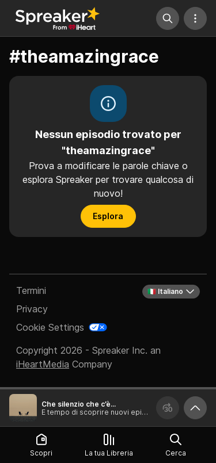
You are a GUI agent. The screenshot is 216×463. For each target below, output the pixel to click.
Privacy (32, 309)
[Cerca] (167, 18)
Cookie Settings (50, 327)
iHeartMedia (42, 364)
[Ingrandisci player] (195, 407)
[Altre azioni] (195, 18)
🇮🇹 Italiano (171, 291)
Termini (31, 290)
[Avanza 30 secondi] (167, 407)
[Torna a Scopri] (57, 18)
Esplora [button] (108, 216)
